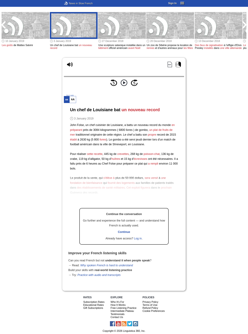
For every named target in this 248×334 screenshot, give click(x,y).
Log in (138, 238)
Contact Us (117, 317)
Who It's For (117, 302)
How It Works (118, 305)
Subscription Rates (93, 302)
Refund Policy (150, 308)
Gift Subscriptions (93, 308)
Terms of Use (150, 305)
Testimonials (117, 314)
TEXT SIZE (70, 95)
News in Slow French (70, 3)
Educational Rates (93, 305)
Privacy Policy (150, 302)
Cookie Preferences (154, 311)
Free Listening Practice (123, 308)
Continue (124, 232)
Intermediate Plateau (122, 311)
